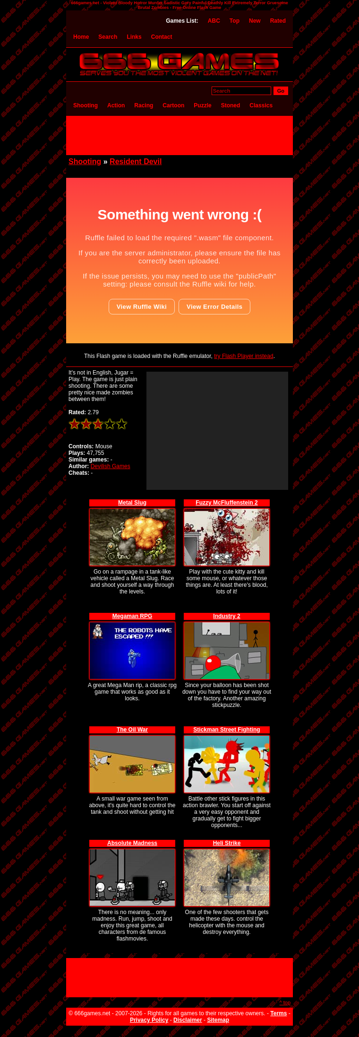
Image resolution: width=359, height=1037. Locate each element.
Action (116, 105)
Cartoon (173, 105)
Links (134, 37)
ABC (214, 20)
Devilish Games (110, 466)
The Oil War (132, 729)
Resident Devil (136, 161)
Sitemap (218, 1020)
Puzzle (202, 105)
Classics (261, 105)
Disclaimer (187, 1020)
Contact (161, 37)
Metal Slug (132, 502)
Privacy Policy (149, 1020)
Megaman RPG (132, 616)
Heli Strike (227, 843)
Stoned (230, 105)
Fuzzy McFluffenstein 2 (226, 502)
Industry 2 (226, 616)
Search (107, 37)
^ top (285, 1002)
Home (81, 37)
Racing (143, 105)
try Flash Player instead (243, 356)
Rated (278, 20)
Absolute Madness (132, 843)
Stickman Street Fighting (226, 729)
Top (234, 20)
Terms (278, 1013)
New (255, 20)
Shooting (85, 105)
